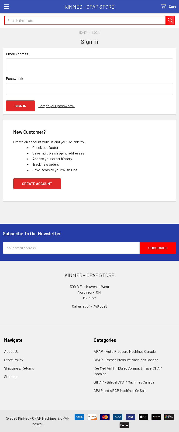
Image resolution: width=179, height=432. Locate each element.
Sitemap (10, 376)
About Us (11, 351)
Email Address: (18, 53)
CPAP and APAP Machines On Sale (120, 390)
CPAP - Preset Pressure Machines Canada (126, 359)
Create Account (37, 183)
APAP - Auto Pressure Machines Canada (125, 351)
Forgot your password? (56, 105)
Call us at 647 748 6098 (89, 306)
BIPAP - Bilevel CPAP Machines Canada (124, 382)
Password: (14, 78)
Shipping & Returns (19, 368)
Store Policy (13, 359)
